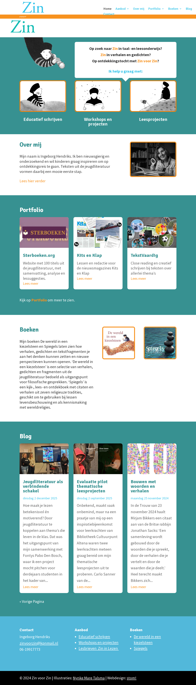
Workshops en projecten (98, 111)
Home (107, 9)
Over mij (138, 9)
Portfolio (154, 9)
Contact (108, 14)
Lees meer (30, 283)
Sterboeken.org (39, 255)
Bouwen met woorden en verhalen (143, 486)
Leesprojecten (153, 109)
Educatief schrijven (42, 109)
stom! (131, 677)
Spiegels (140, 648)
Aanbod (120, 9)
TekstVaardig (144, 255)
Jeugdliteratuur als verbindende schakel (43, 486)
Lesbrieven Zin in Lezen (99, 648)
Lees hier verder (33, 180)
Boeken (173, 9)
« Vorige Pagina (32, 601)
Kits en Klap (89, 255)
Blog (189, 9)
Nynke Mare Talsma (89, 677)
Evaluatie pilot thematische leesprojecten (92, 486)
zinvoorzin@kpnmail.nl (39, 643)
